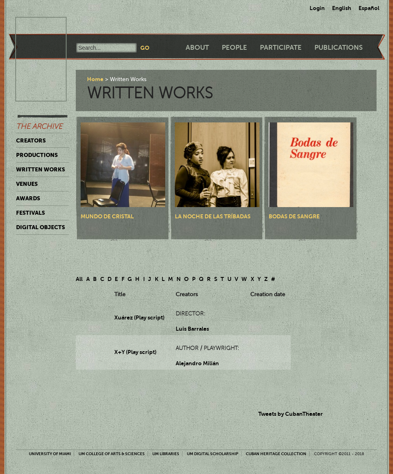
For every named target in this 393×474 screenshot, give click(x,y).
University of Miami (50, 454)
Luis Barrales (192, 328)
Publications (338, 47)
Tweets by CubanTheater (290, 414)
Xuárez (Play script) (139, 317)
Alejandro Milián (197, 363)
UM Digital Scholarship (212, 454)
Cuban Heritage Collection (276, 454)
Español (369, 8)
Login (317, 8)
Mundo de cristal (107, 216)
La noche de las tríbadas (213, 216)
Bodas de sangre (294, 216)
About (197, 47)
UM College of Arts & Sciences (112, 454)
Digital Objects (40, 227)
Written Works (40, 169)
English (341, 8)
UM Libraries (165, 454)
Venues (27, 184)
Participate (281, 47)
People (234, 47)
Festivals (30, 213)
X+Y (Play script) (135, 352)
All (79, 279)
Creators (31, 140)
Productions (37, 155)
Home (95, 79)
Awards (28, 198)
